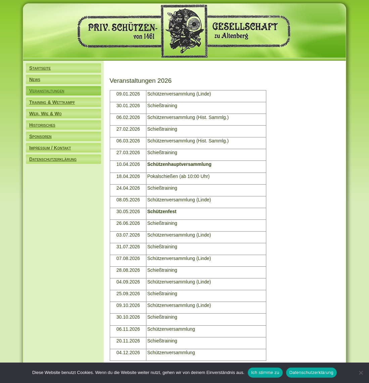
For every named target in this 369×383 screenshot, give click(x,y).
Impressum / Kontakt (50, 147)
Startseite (40, 68)
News (34, 79)
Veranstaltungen (46, 90)
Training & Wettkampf (52, 102)
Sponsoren (40, 136)
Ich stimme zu (265, 372)
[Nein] (360, 372)
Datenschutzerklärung (53, 159)
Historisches (42, 125)
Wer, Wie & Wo (45, 113)
